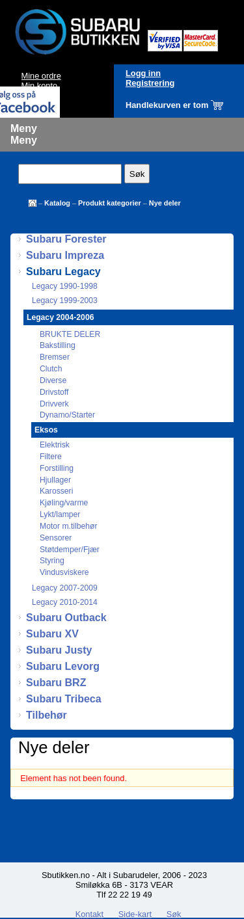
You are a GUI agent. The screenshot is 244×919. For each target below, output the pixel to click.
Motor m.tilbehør (69, 526)
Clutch (51, 368)
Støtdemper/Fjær (70, 549)
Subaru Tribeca (64, 698)
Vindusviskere (64, 572)
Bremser (55, 357)
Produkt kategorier (109, 203)
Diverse (53, 380)
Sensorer (56, 537)
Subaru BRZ (56, 682)
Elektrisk (55, 444)
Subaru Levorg (63, 666)
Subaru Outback (66, 617)
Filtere (51, 456)
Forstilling (57, 468)
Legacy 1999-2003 (65, 300)
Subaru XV (52, 633)
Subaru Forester (66, 239)
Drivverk (54, 403)
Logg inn (143, 73)
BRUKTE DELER (70, 334)
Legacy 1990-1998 (65, 286)
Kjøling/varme (64, 502)
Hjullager (55, 480)
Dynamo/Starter (67, 415)
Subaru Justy (59, 650)
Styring (52, 560)
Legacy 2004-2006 (60, 317)
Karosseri (56, 491)
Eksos (46, 429)
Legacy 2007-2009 (65, 588)
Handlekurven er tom (167, 105)
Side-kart (135, 914)
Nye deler (165, 203)
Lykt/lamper (60, 514)
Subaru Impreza (65, 255)
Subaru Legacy (63, 271)
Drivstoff (54, 392)
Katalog (57, 203)
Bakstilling (57, 345)
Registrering (150, 83)
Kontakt (89, 914)
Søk (174, 914)
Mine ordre (41, 76)
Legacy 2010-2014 (65, 602)
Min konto (39, 85)
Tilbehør (46, 715)
